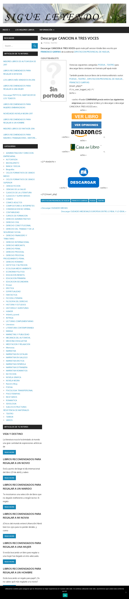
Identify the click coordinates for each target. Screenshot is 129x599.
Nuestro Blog (11, 384)
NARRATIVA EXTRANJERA (16, 367)
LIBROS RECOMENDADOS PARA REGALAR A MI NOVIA (17, 72)
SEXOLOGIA (11, 403)
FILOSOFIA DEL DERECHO (17, 301)
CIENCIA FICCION (13, 186)
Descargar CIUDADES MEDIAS (55, 208)
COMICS (9, 199)
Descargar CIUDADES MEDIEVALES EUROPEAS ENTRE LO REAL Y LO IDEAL (93, 211)
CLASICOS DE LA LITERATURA (19, 192)
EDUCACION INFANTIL (15, 275)
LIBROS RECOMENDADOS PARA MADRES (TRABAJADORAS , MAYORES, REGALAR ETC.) (20, 136)
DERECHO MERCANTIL (15, 245)
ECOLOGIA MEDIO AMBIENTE (18, 268)
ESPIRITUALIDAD (13, 291)
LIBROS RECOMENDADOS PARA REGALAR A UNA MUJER (17, 87)
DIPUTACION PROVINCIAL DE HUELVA (91, 52)
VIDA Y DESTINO (13, 433)
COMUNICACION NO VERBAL (18, 209)
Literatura (10, 324)
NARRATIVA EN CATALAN (16, 354)
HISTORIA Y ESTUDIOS (16, 304)
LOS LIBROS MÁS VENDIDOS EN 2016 (19, 80)
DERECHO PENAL (13, 248)
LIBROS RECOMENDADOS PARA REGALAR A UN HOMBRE (17, 121)
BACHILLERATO (12, 163)
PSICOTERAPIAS (13, 394)
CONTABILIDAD (13, 212)
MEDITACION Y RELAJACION (18, 344)
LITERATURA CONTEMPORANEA (20, 328)
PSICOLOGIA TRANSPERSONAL (19, 390)
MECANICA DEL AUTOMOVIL (18, 338)
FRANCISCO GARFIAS (51, 52)
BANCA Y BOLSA (13, 166)
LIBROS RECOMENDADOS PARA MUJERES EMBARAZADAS (17, 106)
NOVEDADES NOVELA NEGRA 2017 (18, 113)
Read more (9, 452)
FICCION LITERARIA (14, 298)
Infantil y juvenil (12, 314)
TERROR (9, 417)
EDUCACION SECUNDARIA (17, 281)
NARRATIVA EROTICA (15, 361)
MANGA (9, 331)
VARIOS (9, 420)
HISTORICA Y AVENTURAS (17, 308)
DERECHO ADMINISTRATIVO (18, 219)
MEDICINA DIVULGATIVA (16, 341)
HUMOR (9, 311)
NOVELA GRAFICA (13, 377)
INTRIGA (9, 318)
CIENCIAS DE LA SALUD (16, 189)
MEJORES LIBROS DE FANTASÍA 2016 (19, 128)
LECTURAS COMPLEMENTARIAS (19, 321)
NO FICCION (11, 374)
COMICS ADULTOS (14, 202)
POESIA (47, 43)
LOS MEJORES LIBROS (24, 30)
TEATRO (54, 43)
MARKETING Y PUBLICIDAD (17, 334)
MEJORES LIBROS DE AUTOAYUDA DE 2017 (19, 63)
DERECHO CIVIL (12, 222)
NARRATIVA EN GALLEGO (17, 357)
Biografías (10, 169)
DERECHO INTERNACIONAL (17, 242)
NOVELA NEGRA (13, 380)
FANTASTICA (11, 295)
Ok (65, 595)
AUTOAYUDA (12, 159)
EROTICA (10, 288)
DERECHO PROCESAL (15, 252)
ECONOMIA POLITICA (15, 272)
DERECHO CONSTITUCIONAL (18, 225)
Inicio (5, 30)
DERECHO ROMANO (14, 262)
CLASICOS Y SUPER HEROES (18, 196)
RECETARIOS (11, 397)
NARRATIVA (11, 351)
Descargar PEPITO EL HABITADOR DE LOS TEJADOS (19, 97)
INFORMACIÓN (46, 30)
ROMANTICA (11, 400)
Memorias (10, 347)
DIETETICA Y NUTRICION (16, 265)
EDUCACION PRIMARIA (16, 278)
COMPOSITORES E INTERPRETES (20, 206)
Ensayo (9, 285)
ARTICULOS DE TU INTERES (16, 427)
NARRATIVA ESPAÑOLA (16, 364)
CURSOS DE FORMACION (17, 215)
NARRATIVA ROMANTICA (16, 370)
